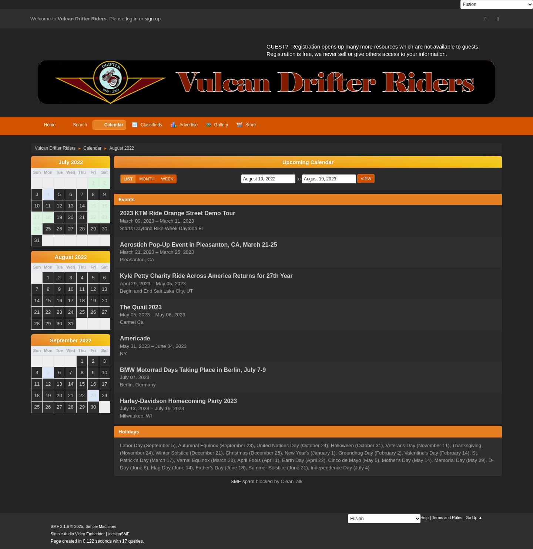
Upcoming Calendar (307, 162)
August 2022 (70, 257)
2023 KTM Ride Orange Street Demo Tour (177, 213)
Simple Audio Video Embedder (78, 534)
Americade (135, 339)
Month (146, 179)
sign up (153, 18)
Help (424, 517)
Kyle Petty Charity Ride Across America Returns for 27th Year (206, 276)
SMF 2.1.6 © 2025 (67, 526)
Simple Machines (101, 526)
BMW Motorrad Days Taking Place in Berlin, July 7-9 (193, 370)
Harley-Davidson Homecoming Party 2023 (178, 401)
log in (132, 18)
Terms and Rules (447, 517)
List (128, 179)
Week (167, 179)
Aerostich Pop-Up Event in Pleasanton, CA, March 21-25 (198, 245)
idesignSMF (119, 534)
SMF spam (242, 481)
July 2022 (70, 162)
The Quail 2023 (141, 307)
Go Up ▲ (474, 517)
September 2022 (70, 340)
